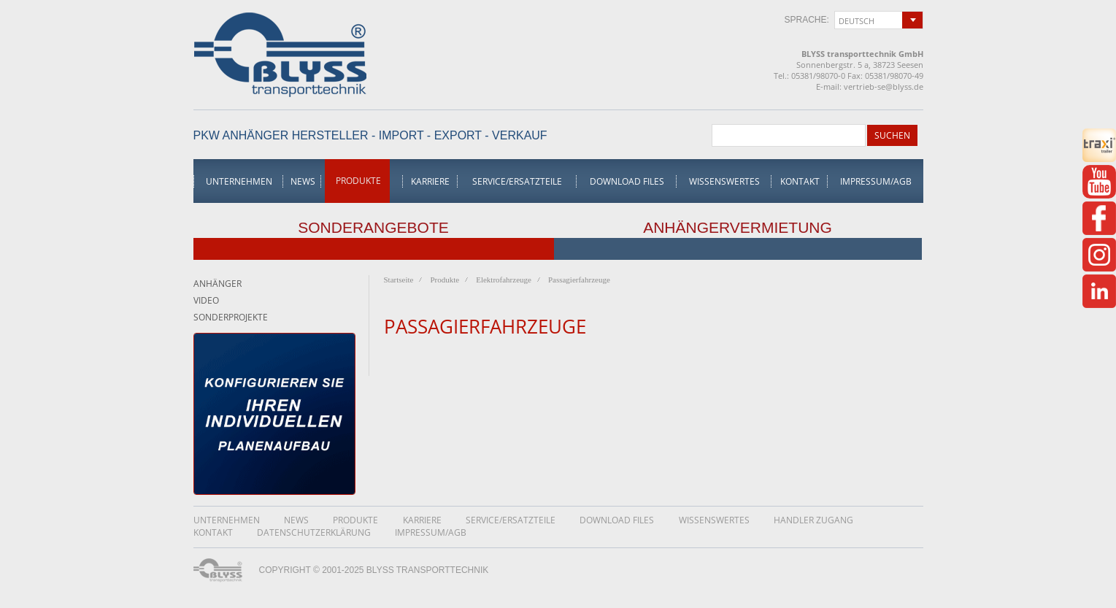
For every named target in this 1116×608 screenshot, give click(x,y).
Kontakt (800, 181)
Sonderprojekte (230, 317)
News (302, 181)
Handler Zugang (813, 520)
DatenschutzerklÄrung (314, 532)
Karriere (430, 181)
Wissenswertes (724, 181)
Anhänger (217, 283)
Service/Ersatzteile (517, 181)
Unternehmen (239, 181)
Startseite (399, 279)
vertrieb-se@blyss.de (883, 86)
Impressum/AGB (876, 181)
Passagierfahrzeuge (579, 279)
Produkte (358, 180)
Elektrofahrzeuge (503, 279)
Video (206, 300)
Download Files (627, 181)
